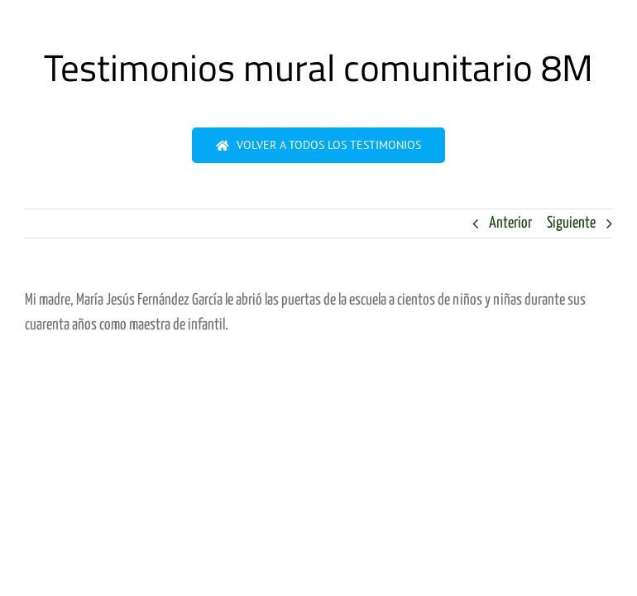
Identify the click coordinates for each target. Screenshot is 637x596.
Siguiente (571, 223)
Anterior (510, 223)
